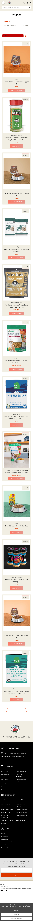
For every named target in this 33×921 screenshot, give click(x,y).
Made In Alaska (20, 784)
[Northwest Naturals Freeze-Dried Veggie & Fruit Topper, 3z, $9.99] (17, 115)
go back (6, 21)
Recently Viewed (6, 848)
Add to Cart (16, 146)
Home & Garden (21, 771)
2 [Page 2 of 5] (13, 710)
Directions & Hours (7, 809)
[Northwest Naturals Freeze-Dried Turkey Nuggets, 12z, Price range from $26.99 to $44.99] (17, 282)
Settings (16, 910)
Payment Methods (6, 842)
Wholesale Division (21, 815)
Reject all (16, 914)
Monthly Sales (5, 812)
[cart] (30, 3)
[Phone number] (24, 3)
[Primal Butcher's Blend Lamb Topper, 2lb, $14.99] (17, 171)
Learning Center (21, 820)
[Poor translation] (6, 890)
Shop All (3, 790)
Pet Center (4, 771)
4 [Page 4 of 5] (19, 710)
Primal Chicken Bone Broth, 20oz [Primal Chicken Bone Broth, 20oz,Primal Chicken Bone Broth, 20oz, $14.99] (16, 526)
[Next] (26, 710)
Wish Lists (4, 845)
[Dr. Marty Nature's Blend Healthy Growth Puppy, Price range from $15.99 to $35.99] (17, 338)
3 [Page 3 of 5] (16, 710)
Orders (3, 833)
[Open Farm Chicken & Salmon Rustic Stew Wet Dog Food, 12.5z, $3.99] (17, 394)
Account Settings (6, 851)
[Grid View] (26, 36)
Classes (3, 787)
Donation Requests (21, 809)
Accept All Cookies (17, 918)
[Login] (28, 3)
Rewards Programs (21, 812)
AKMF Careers (5, 805)
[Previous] (6, 710)
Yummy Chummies (7, 820)
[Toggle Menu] (3, 2)
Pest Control (5, 779)
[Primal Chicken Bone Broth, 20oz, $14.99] (17, 503)
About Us (4, 800)
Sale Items (19, 787)
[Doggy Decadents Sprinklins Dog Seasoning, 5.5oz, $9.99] (17, 557)
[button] (16, 26)
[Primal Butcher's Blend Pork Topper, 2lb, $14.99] (17, 613)
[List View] (30, 36)
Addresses (4, 839)
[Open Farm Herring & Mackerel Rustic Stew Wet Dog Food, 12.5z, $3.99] (17, 669)
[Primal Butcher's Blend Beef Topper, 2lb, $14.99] (17, 59)
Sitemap (4, 823)
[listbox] (13, 35)
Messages (4, 836)
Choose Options (17, 313)
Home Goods (5, 774)
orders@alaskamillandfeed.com (14, 756)
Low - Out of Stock (16, 90)
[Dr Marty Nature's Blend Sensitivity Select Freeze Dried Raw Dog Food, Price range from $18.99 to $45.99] (17, 450)
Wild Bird (4, 784)
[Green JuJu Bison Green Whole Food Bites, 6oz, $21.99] (17, 227)
